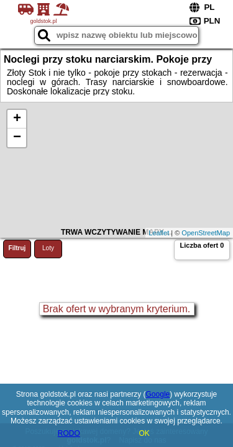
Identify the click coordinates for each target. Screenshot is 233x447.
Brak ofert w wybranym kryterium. (116, 309)
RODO (69, 433)
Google (158, 394)
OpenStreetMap (205, 233)
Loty (48, 248)
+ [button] (17, 119)
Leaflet (158, 233)
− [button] (17, 138)
